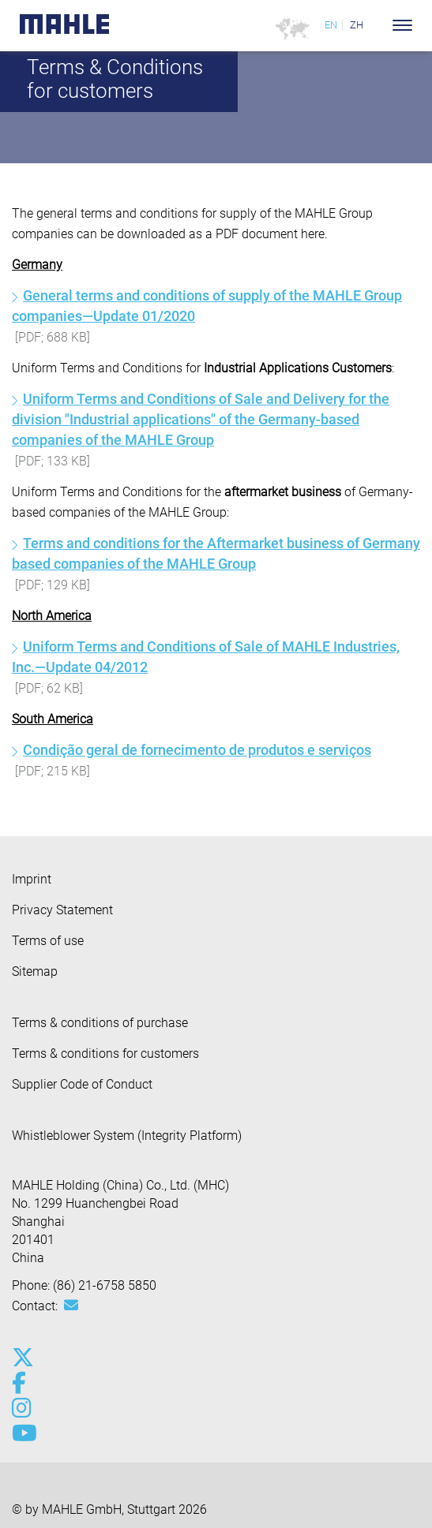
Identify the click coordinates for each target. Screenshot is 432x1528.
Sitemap (35, 971)
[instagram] (22, 1408)
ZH (356, 25)
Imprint (31, 879)
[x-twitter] (22, 1358)
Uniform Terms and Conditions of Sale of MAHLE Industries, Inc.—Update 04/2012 (206, 656)
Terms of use (48, 940)
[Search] (379, 25)
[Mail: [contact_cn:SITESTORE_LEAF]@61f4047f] (71, 1305)
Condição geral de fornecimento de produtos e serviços (197, 750)
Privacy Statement (62, 909)
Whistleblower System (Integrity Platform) (127, 1135)
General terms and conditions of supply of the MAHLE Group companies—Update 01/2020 (207, 305)
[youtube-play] (22, 1433)
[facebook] (22, 1383)
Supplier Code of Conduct (82, 1084)
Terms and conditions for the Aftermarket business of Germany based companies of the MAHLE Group (216, 553)
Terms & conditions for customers (105, 1053)
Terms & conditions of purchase (100, 1022)
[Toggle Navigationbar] (402, 25)
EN (331, 25)
